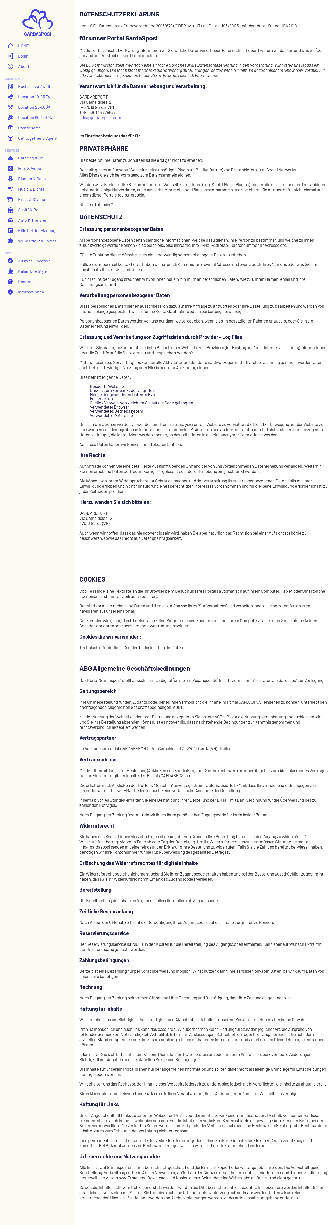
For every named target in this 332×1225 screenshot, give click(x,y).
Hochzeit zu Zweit (28, 86)
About (18, 66)
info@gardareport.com (100, 117)
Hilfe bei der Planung (31, 230)
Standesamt (23, 128)
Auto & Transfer (27, 220)
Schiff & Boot (24, 210)
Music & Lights (26, 189)
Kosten (19, 281)
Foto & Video (24, 168)
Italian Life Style (27, 271)
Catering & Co (25, 158)
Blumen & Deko (26, 179)
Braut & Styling (26, 199)
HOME (18, 46)
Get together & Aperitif (33, 138)
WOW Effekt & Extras (32, 241)
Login (18, 56)
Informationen (25, 292)
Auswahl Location (29, 261)
